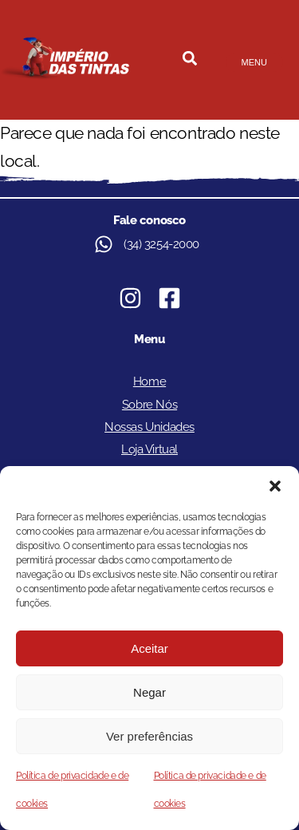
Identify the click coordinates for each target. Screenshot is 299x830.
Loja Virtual (149, 449)
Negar (149, 692)
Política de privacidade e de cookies (72, 789)
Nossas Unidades (149, 427)
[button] (275, 486)
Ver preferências (149, 736)
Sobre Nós (149, 404)
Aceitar (149, 648)
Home (149, 381)
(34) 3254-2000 (161, 244)
